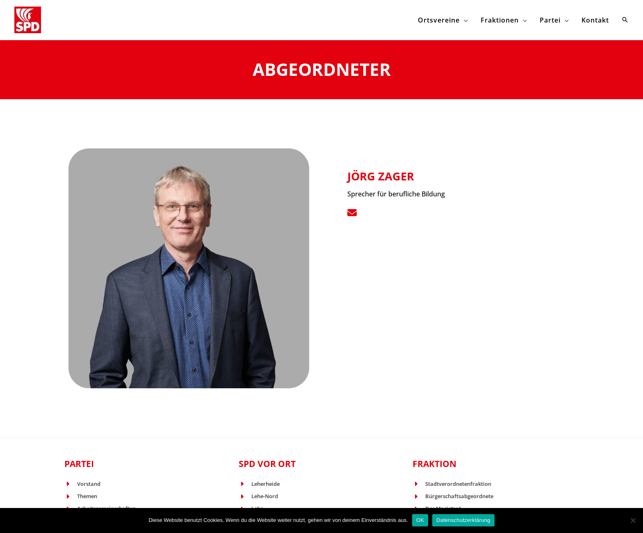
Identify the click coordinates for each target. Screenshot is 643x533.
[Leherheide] (259, 484)
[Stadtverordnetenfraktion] (452, 484)
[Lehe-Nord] (258, 496)
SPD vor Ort (267, 463)
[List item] (352, 212)
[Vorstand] (82, 484)
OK (420, 520)
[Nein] (633, 520)
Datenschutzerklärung (463, 520)
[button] (625, 20)
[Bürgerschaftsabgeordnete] (453, 496)
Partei (79, 463)
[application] (480, 20)
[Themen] (80, 496)
